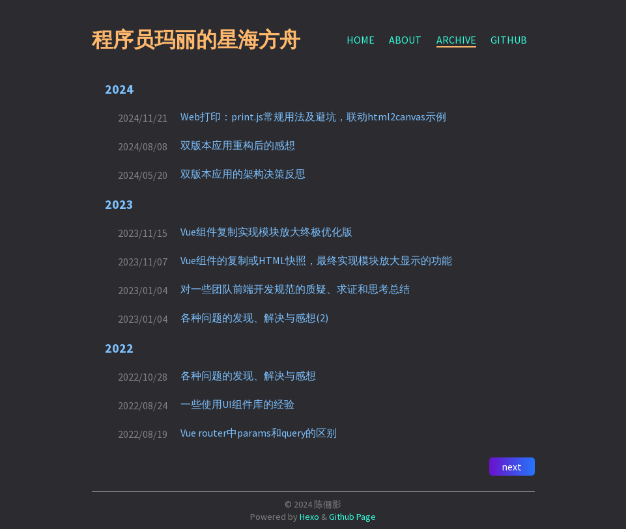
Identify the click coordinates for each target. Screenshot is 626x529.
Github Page (352, 516)
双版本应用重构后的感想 (237, 145)
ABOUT (405, 39)
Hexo (309, 516)
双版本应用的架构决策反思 (243, 173)
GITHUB (509, 39)
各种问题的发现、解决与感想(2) (254, 317)
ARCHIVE (456, 39)
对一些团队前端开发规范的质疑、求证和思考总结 (295, 288)
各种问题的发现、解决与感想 (248, 375)
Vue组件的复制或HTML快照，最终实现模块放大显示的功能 (316, 260)
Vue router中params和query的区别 (258, 432)
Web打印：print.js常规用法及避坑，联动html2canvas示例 (313, 116)
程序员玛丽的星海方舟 (196, 40)
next (512, 466)
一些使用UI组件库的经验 (237, 404)
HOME (361, 39)
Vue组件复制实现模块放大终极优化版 (266, 231)
